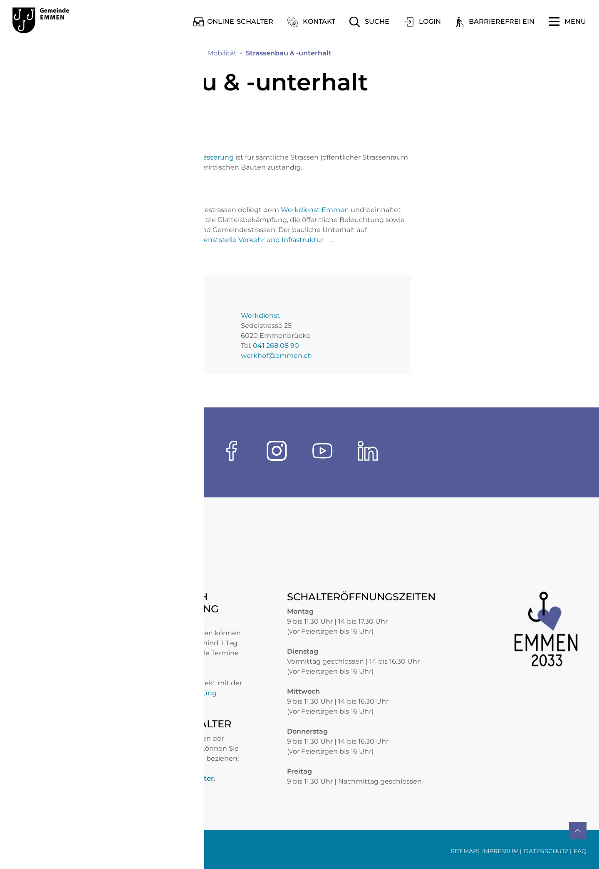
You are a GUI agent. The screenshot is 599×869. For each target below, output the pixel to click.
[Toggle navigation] (567, 21)
